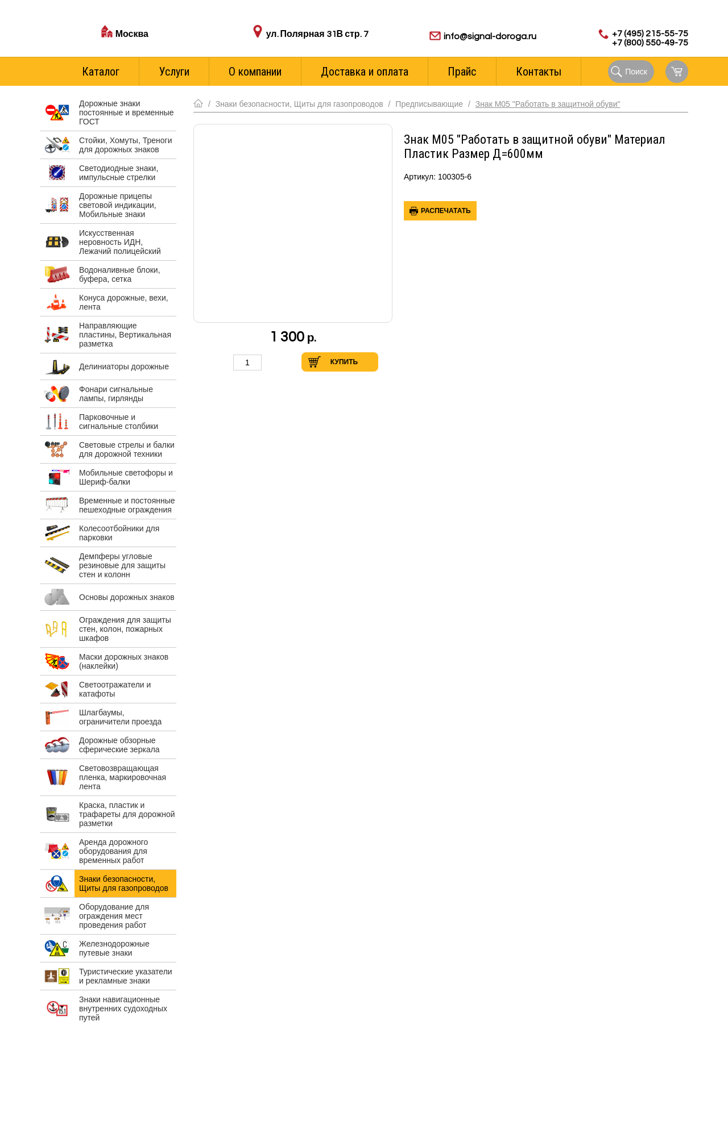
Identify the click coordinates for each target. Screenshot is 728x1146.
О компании (255, 71)
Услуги (174, 71)
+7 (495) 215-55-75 (650, 33)
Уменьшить (221, 362)
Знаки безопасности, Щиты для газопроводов (299, 104)
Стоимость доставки (153, 46)
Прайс (462, 71)
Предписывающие (429, 104)
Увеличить (274, 362)
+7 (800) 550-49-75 (650, 42)
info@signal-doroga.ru (490, 36)
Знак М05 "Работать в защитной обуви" (548, 104)
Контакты (538, 71)
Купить (344, 362)
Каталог (100, 71)
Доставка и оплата (364, 71)
